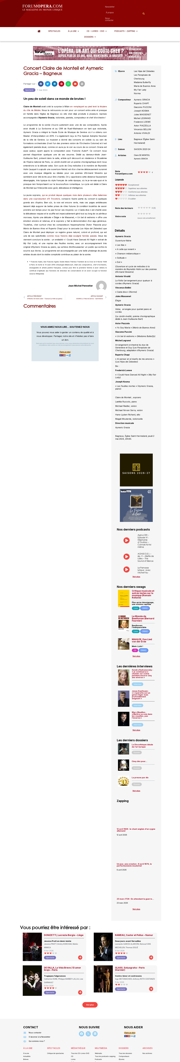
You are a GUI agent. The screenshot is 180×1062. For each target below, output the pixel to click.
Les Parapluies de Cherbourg (142, 64)
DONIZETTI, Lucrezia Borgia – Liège (63, 923)
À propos (101, 7)
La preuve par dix (140, 765)
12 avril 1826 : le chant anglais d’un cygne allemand (136, 818)
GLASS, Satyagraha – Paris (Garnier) (130, 956)
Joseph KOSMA (141, 98)
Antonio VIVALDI (142, 121)
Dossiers (90, 24)
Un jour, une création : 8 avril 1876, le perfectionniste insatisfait (134, 852)
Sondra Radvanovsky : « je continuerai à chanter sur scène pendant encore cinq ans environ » (142, 661)
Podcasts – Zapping (126, 19)
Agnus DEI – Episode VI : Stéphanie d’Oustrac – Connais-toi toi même (144, 528)
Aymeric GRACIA (142, 87)
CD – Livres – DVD (96, 19)
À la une (73, 19)
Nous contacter (118, 7)
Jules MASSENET (142, 102)
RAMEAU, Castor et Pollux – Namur (134, 923)
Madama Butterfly (142, 70)
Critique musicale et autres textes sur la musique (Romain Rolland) (143, 582)
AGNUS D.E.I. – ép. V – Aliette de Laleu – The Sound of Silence (146, 545)
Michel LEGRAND (142, 106)
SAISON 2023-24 (142, 137)
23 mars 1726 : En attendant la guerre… (135, 886)
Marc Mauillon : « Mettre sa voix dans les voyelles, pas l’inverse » (142, 703)
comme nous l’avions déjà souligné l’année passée (72, 223)
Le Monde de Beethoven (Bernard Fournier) (143, 606)
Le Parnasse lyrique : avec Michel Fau (144, 557)
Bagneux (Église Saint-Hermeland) (144, 129)
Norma (137, 81)
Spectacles (54, 19)
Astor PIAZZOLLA (142, 113)
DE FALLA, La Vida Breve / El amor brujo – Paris (62, 956)
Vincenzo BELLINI (142, 117)
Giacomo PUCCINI (143, 95)
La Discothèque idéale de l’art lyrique (142, 733)
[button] (73, 19)
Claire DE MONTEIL (142, 143)
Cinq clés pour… (139, 749)
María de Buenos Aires (145, 74)
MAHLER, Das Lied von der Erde (142, 628)
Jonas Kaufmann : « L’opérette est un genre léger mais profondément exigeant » (141, 682)
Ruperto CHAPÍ (141, 91)
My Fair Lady (140, 77)
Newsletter (86, 7)
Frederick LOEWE (142, 109)
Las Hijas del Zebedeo (144, 59)
